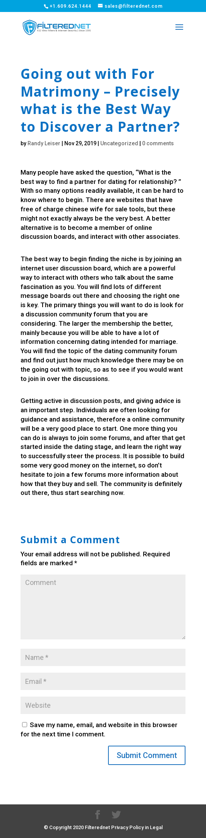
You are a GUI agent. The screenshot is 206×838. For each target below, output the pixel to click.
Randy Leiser (43, 143)
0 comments (158, 143)
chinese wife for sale (96, 209)
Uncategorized (119, 143)
